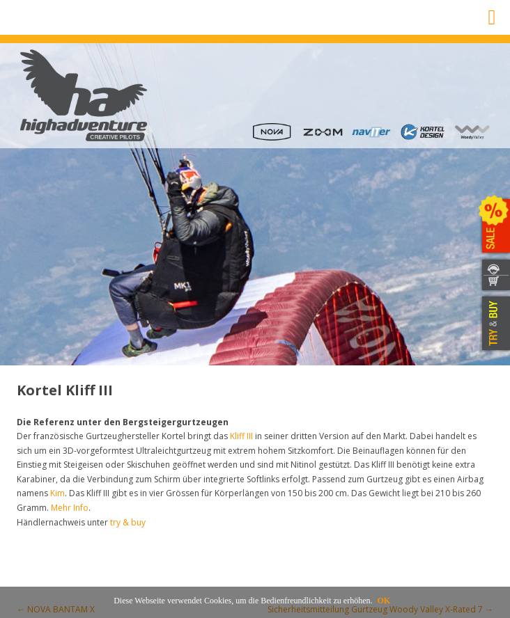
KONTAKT (494, 267)
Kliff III (241, 436)
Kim (57, 493)
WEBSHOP (494, 283)
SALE (494, 226)
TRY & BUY (494, 323)
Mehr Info (69, 508)
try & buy (128, 522)
